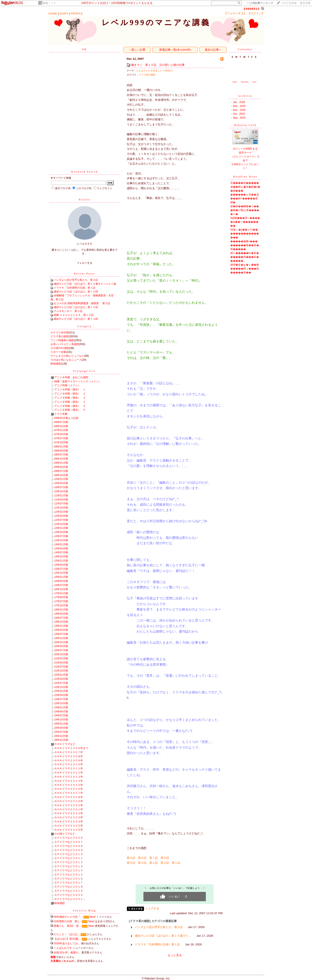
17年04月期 (61, 597)
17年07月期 (61, 601)
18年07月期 (61, 617)
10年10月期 (61, 491)
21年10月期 (61, 670)
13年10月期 (61, 540)
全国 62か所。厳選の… (67, 952)
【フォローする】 (235, 13)
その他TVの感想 (59, 348)
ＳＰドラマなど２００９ (68, 850)
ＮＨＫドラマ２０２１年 (68, 809)
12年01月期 (61, 511)
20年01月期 (61, 642)
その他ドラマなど (64, 833)
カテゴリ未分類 (59, 332)
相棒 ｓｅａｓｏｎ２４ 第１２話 (73, 314)
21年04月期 (61, 662)
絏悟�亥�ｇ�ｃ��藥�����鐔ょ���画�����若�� (244, 268)
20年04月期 (61, 646)
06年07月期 (61, 422)
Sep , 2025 (239, 117)
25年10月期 (61, 736)
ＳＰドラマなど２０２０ (68, 894)
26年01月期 (61, 739)
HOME (53, 13)
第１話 (176, 862)
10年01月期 (61, 479)
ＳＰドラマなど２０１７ (68, 882)
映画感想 (55, 363)
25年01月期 (61, 723)
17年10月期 (61, 605)
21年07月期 (61, 666)
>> (260, 3)
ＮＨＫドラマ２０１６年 (68, 788)
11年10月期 (61, 507)
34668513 (252, 8)
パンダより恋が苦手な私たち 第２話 (76, 279)
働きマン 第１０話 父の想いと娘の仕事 (158, 64)
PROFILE (77, 13)
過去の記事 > (213, 49)
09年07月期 (61, 471)
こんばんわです (63, 947)
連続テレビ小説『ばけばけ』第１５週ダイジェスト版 (85, 283)
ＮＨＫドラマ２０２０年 (68, 805)
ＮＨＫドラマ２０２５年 (68, 825)
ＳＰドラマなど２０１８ (68, 886)
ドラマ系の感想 (59, 336)
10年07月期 (61, 487)
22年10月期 (61, 687)
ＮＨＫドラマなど (64, 744)
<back (234, 82)
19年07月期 (61, 634)
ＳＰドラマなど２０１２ (68, 862)
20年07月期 (61, 650)
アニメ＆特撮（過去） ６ (70, 409)
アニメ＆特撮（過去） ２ (70, 393)
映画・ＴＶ (49, 3)
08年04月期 (61, 450)
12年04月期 (61, 515)
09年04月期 (61, 466)
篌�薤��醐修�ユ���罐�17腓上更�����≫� (244, 210)
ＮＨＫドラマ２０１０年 (68, 764)
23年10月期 (61, 703)
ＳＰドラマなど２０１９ (68, 890)
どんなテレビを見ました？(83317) (154, 70)
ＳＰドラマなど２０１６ (68, 878)
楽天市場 (305, 3)
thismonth (245, 82)
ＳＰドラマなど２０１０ (68, 854)
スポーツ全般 (58, 352)
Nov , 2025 (239, 109)
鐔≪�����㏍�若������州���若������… (244, 257)
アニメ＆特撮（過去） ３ (70, 397)
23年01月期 (61, 691)
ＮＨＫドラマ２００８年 (68, 756)
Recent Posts (84, 273)
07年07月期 (61, 438)
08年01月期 (61, 446)
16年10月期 (61, 589)
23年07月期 (61, 699)
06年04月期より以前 (66, 418)
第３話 (153, 862)
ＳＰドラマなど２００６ (68, 837)
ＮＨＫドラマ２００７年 (68, 752)
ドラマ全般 (60, 413)
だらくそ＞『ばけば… (67, 934)
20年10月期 (61, 654)
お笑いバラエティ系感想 (64, 344)
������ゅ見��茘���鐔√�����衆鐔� (244, 198)
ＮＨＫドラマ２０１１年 (68, 768)
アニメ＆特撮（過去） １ (70, 389)
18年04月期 (61, 613)
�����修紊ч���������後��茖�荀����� (244, 245)
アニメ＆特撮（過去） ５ (70, 405)
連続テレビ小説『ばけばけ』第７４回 (76, 307)
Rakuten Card (245, 125)
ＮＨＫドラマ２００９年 (68, 760)
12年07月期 (61, 519)
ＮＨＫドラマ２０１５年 (68, 784)
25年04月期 (61, 727)
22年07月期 (61, 683)
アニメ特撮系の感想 (62, 340)
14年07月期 (61, 552)
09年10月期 (61, 475)
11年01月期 (61, 495)
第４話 (142, 862)
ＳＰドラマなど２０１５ (68, 874)
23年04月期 (61, 695)
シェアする (152, 908)
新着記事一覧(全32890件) (175, 49)
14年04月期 (61, 548)
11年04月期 (61, 499)
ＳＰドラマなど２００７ (68, 841)
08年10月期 (61, 458)
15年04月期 (61, 564)
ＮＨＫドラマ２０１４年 (68, 780)
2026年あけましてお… (67, 943)
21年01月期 (61, 658)
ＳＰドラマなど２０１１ (68, 858)
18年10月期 (61, 621)
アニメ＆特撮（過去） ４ (70, 401)
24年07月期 (61, 715)
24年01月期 (61, 707)
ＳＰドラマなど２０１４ (68, 870)
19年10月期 (61, 638)
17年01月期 (61, 593)
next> (254, 82)
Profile (84, 199)
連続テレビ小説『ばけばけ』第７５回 (76, 291)
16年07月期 (61, 585)
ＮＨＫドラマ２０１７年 (68, 792)
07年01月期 (61, 430)
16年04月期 (61, 581)
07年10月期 (61, 442)
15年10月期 (61, 572)
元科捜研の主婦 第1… (67, 921)
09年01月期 (61, 462)
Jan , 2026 (239, 102)
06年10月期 (61, 426)
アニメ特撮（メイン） (67, 385)
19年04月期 (61, 629)
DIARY (64, 13)
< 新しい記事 (137, 49)
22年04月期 (61, 678)
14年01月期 (61, 544)
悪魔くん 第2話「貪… (67, 925)
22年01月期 (61, 674)
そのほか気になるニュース (66, 359)
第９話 (131, 857)
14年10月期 (61, 556)
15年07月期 (61, 568)
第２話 (165, 862)
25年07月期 (61, 731)
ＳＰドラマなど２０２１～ (70, 899)
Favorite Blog (84, 910)
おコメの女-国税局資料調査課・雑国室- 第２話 (82, 303)
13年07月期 (61, 536)
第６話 (165, 857)
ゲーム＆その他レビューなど (67, 355)
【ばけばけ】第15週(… (67, 938)
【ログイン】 (255, 13)
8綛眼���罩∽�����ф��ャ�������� (245, 221)
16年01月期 (61, 576)
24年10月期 (61, 719)
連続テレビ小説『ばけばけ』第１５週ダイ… (163, 935)
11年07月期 (61, 503)
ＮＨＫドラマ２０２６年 (68, 829)
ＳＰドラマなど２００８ (68, 846)
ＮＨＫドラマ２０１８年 (68, 797)
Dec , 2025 (239, 106)
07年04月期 (61, 434)
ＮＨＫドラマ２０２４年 (68, 821)
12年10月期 (61, 524)
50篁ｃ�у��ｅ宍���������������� (244, 233)
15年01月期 (61, 560)
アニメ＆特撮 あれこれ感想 (71, 377)
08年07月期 (61, 454)
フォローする (84, 263)
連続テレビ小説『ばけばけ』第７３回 (76, 318)
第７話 (153, 857)
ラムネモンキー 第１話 (68, 311)
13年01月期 (61, 528)
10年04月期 (61, 483)
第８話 (142, 857)
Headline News (245, 176)
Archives (245, 95)
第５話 (131, 862)
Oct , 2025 (239, 113)
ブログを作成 (289, 3)
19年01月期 (61, 625)
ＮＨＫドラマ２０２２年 (68, 813)
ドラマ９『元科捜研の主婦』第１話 (74, 287)
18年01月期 (61, 609)
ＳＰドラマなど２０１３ (68, 866)
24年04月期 (61, 711)
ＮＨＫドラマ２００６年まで (71, 748)
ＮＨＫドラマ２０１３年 (68, 776)
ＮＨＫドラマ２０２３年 (68, 817)
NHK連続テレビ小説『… (68, 916)
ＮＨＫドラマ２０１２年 (68, 772)
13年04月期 (61, 532)
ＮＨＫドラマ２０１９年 (68, 801)
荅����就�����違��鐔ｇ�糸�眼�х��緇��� (245, 186)
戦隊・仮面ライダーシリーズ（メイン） (77, 381)
